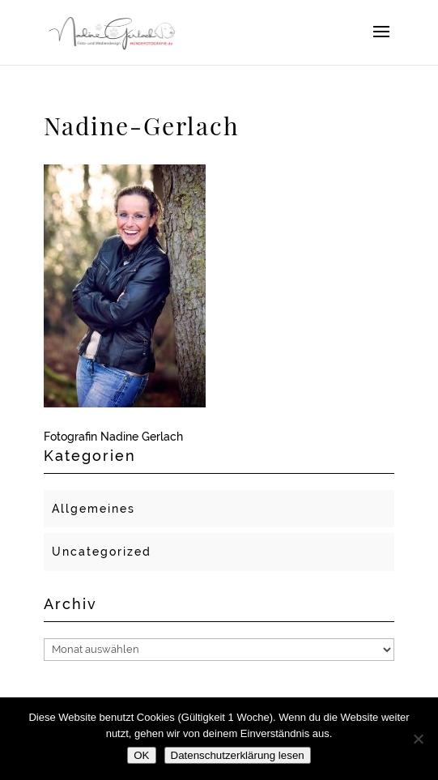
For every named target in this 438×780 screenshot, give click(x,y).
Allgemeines (93, 508)
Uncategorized (101, 551)
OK (141, 755)
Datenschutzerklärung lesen (237, 755)
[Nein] (418, 739)
